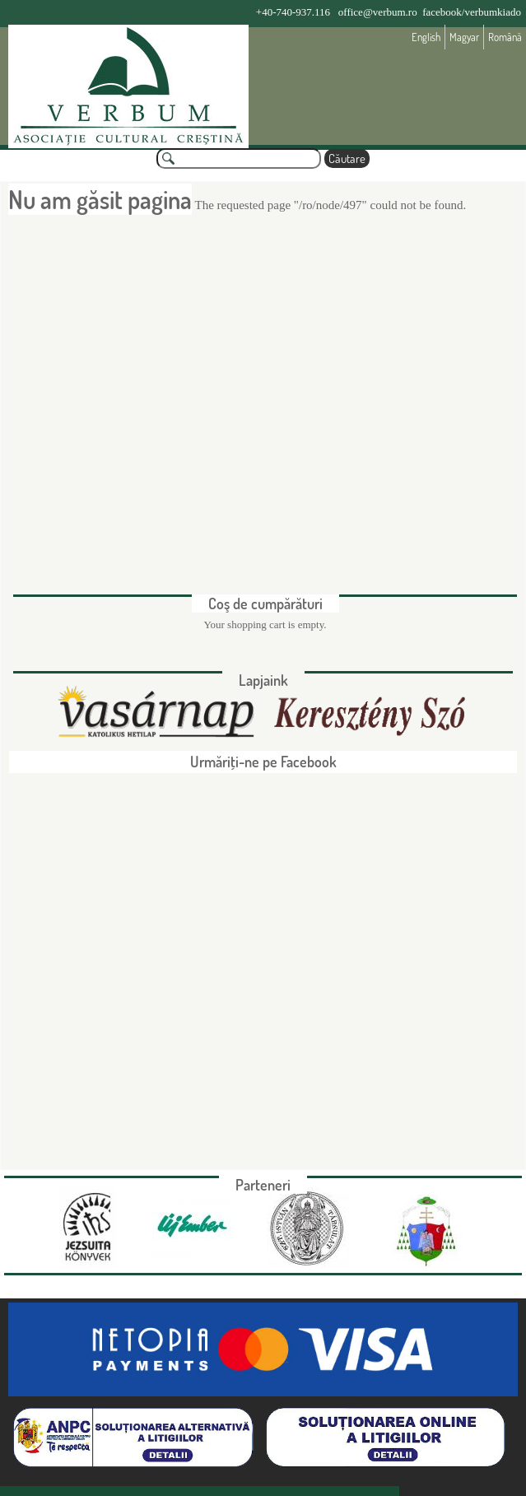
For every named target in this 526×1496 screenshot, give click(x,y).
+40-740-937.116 (293, 12)
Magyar (464, 37)
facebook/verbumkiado (471, 12)
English (426, 37)
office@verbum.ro (377, 12)
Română (505, 37)
